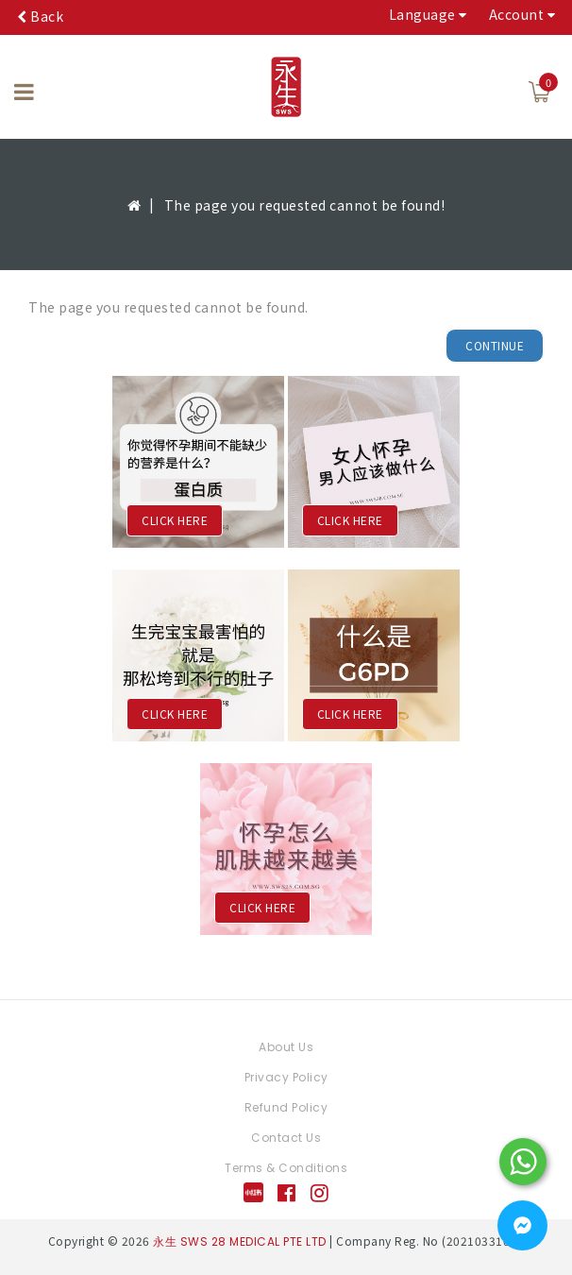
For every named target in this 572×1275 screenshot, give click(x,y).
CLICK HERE (175, 520)
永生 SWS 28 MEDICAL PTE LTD (240, 1241)
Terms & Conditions (286, 1168)
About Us (286, 1047)
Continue (494, 345)
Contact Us (286, 1138)
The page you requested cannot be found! (305, 205)
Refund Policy (286, 1107)
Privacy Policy (286, 1077)
